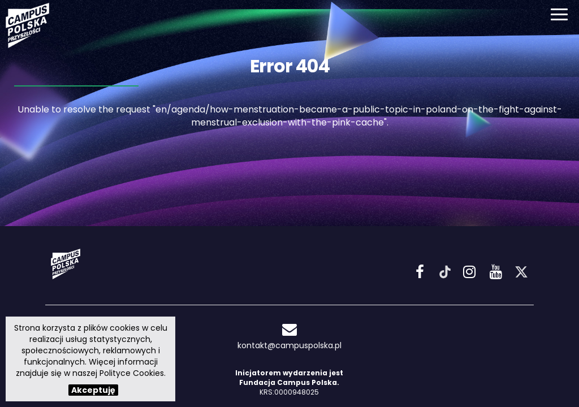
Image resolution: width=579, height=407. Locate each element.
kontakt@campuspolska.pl (289, 336)
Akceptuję (93, 390)
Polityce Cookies (132, 373)
